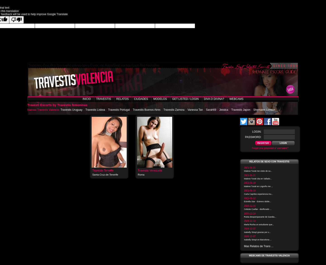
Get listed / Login (185, 99)
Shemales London (264, 109)
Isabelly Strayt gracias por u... (257, 232)
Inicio (87, 99)
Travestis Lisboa (95, 109)
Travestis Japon (240, 109)
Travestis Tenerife (103, 170)
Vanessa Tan (195, 109)
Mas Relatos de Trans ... (259, 246)
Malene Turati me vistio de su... (258, 171)
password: (253, 137)
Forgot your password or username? (270, 148)
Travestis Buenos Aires (146, 109)
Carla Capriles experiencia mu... (258, 194)
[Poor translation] (16, 19)
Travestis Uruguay (71, 109)
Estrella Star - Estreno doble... (257, 201)
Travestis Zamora (173, 109)
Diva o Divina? (214, 99)
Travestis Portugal (119, 109)
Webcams (236, 99)
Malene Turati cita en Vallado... (258, 179)
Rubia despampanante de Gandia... (260, 217)
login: (257, 131)
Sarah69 (211, 109)
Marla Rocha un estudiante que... (259, 224)
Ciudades (141, 99)
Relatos (122, 99)
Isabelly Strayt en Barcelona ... (258, 240)
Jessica (223, 109)
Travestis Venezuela (150, 170)
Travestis (103, 99)
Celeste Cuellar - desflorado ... (258, 209)
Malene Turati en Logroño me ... (258, 186)
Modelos (160, 99)
